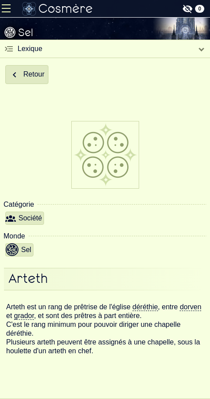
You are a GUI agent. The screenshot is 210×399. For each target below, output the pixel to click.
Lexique (30, 48)
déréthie (145, 307)
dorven (190, 307)
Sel (18, 249)
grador (24, 315)
